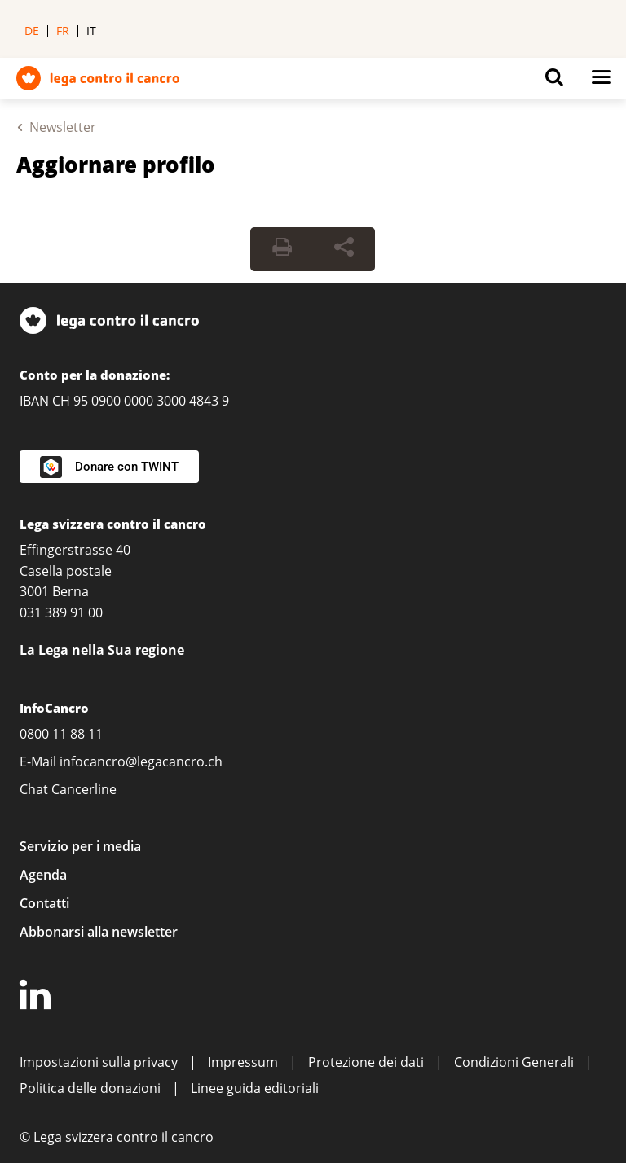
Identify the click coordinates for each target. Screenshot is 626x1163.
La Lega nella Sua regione (102, 650)
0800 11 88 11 (61, 734)
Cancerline (84, 789)
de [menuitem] (31, 30)
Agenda (43, 875)
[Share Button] (344, 249)
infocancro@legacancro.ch (141, 761)
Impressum (243, 1062)
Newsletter (62, 127)
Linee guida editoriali (255, 1088)
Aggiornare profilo (115, 164)
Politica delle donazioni (90, 1088)
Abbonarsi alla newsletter (99, 932)
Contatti (44, 903)
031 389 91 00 (61, 612)
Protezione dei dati (366, 1062)
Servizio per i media (80, 846)
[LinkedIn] (37, 997)
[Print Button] (282, 249)
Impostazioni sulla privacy (99, 1062)
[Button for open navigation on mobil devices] (601, 81)
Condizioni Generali (514, 1062)
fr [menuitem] (62, 30)
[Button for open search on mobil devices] (554, 81)
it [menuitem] (91, 30)
